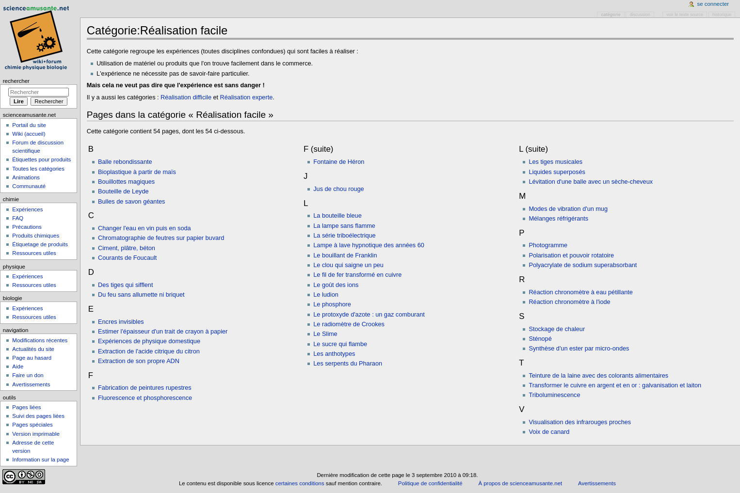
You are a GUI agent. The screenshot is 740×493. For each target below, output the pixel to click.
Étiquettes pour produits (41, 159)
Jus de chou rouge (338, 189)
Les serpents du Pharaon (347, 363)
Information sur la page (40, 459)
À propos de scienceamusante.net (520, 483)
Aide (17, 366)
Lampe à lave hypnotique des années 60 (368, 245)
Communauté (29, 186)
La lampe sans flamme (344, 226)
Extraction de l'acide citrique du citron (149, 351)
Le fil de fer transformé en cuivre (357, 274)
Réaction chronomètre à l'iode (569, 302)
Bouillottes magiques (126, 181)
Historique (721, 14)
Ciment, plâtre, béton (126, 248)
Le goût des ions (335, 285)
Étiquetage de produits (40, 244)
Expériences (27, 209)
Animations (26, 177)
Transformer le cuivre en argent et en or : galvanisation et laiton (615, 385)
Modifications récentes (39, 340)
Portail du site (29, 125)
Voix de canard (549, 432)
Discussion (640, 14)
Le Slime (325, 334)
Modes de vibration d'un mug (568, 209)
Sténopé (540, 338)
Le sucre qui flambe (340, 344)
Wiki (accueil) (28, 134)
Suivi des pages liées (38, 416)
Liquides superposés (557, 172)
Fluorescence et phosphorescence (145, 398)
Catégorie (611, 14)
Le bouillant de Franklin (345, 255)
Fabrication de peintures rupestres (145, 387)
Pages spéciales (32, 425)
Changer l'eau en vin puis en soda (144, 228)
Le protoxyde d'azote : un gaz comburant (369, 314)
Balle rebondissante (125, 162)
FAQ (17, 218)
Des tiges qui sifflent (125, 285)
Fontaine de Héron (338, 162)
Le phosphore (332, 304)
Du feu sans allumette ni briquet (141, 294)
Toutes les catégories (38, 169)
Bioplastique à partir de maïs (137, 172)
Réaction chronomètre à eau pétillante (580, 292)
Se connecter (713, 4)
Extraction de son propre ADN (138, 361)
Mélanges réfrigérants (558, 218)
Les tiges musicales (555, 162)
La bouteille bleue (337, 215)
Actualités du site (33, 349)
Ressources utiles (34, 253)
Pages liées (26, 407)
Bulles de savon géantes (131, 201)
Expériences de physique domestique (149, 341)
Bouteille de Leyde (123, 191)
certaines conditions (299, 483)
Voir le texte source (684, 14)
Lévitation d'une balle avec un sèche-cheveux (591, 181)
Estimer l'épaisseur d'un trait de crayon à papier (162, 331)
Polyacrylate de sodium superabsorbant (583, 265)
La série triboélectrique (344, 235)
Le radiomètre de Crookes (349, 324)
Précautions (26, 227)
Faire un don (27, 375)
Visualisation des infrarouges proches (580, 422)
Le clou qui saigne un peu (348, 265)
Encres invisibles (121, 321)
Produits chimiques (35, 236)
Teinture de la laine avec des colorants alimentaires (598, 375)
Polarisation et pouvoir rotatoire (571, 255)
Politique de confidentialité (430, 483)
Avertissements (31, 384)
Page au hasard (31, 358)
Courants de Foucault (127, 257)
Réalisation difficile (186, 97)
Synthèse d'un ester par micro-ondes (579, 348)
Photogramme (548, 245)
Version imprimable (35, 434)
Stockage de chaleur (557, 329)
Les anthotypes (334, 353)
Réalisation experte (246, 97)
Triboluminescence (554, 395)
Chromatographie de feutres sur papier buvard (161, 238)
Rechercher (16, 81)
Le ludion (325, 294)
